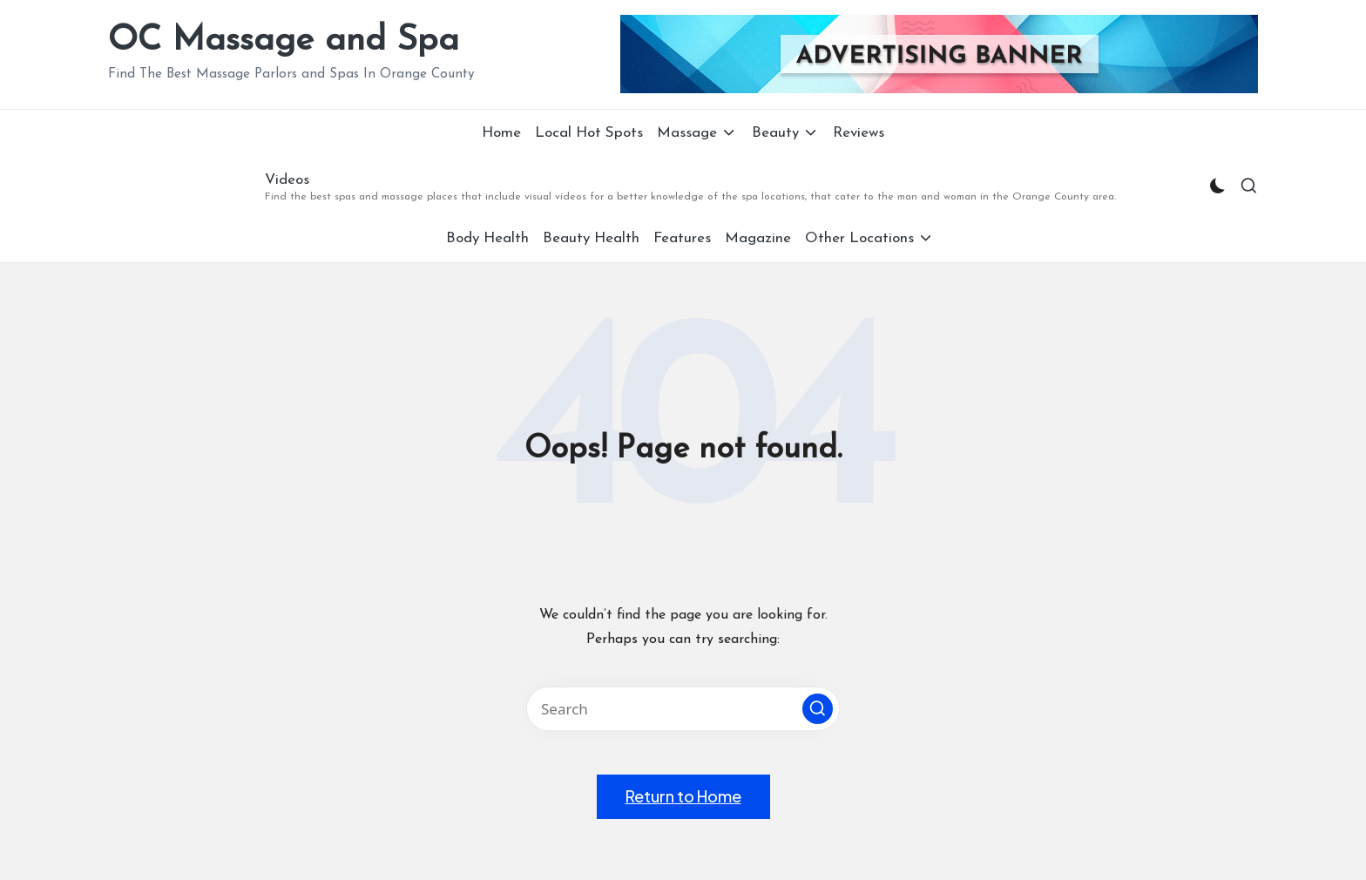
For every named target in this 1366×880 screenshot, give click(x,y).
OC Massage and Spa (283, 41)
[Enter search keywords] (683, 709)
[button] (817, 709)
